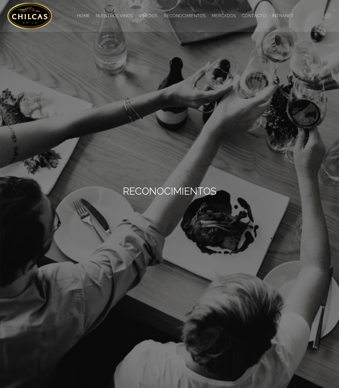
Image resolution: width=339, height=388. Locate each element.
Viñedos (148, 15)
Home (83, 15)
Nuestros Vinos (114, 15)
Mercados (224, 15)
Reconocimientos (185, 15)
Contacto (254, 15)
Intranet (283, 15)
